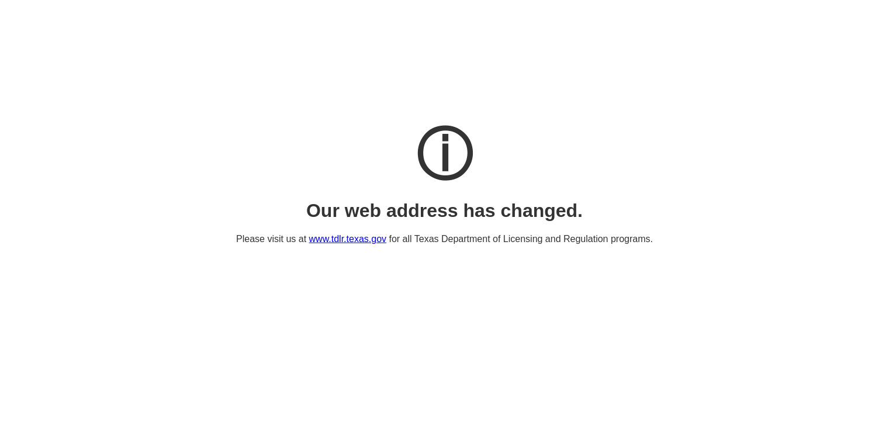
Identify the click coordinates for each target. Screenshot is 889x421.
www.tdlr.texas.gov (348, 239)
